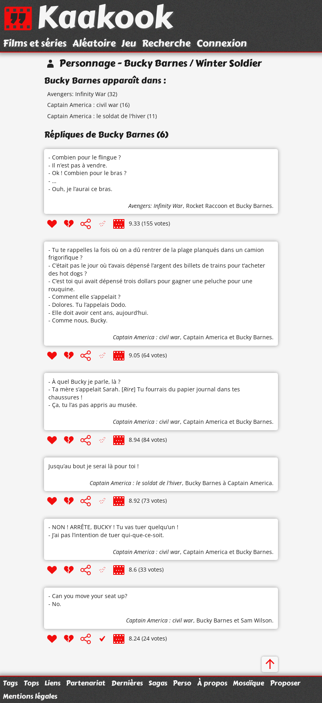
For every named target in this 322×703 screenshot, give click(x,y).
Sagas (157, 683)
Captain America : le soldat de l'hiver (96, 116)
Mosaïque (248, 683)
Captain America (205, 337)
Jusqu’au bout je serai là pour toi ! (93, 466)
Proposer (285, 683)
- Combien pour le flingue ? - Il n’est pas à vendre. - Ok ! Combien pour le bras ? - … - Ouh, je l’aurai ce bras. (87, 172)
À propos (212, 683)
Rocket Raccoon (207, 205)
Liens (52, 683)
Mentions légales (30, 696)
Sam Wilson (256, 620)
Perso (182, 683)
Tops (31, 683)
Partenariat (85, 683)
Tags (10, 683)
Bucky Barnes (254, 205)
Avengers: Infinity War (76, 94)
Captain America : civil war (82, 105)
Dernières (127, 683)
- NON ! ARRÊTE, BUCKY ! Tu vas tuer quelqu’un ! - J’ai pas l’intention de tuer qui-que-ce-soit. (113, 531)
